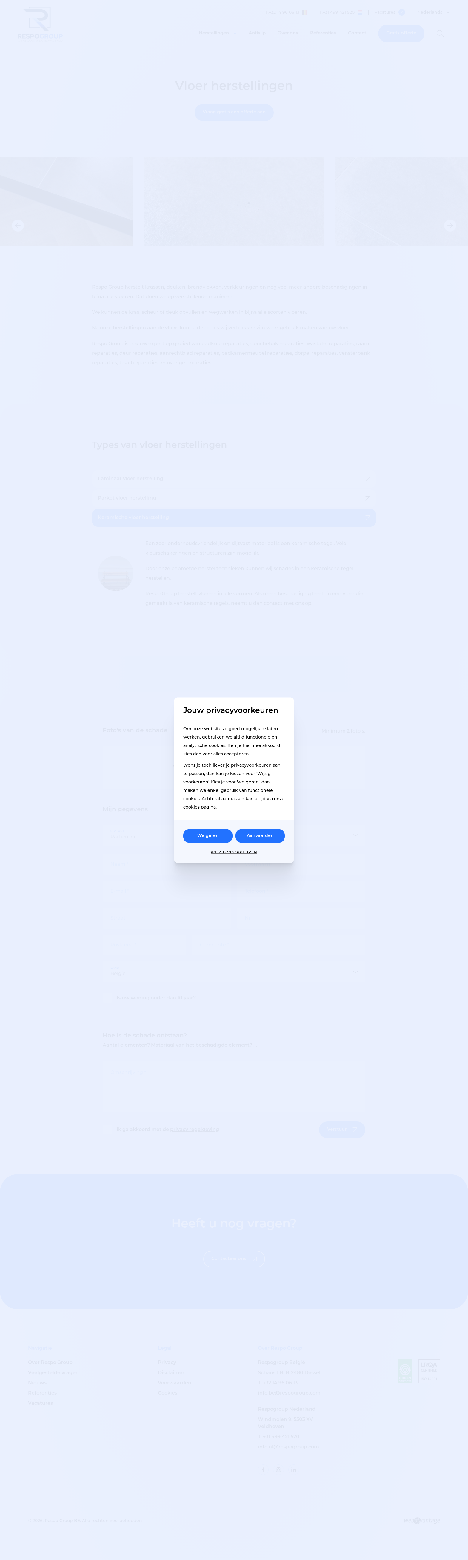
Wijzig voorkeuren (234, 852)
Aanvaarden (260, 835)
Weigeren (208, 835)
